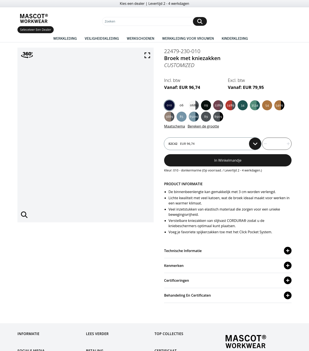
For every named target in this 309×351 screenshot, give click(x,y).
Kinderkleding (235, 38)
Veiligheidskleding (102, 38)
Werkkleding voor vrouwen (188, 38)
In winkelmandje (228, 160)
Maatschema (174, 126)
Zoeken (110, 21)
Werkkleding (65, 38)
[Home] (33, 18)
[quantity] (277, 144)
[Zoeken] (154, 21)
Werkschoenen (140, 38)
